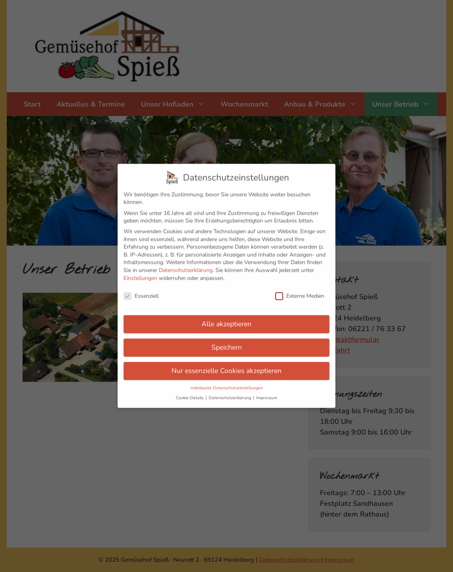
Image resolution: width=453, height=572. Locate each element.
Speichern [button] (226, 343)
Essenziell (141, 292)
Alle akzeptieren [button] (226, 320)
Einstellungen (140, 274)
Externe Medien (299, 292)
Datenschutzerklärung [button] (230, 394)
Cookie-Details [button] (190, 394)
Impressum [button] (266, 394)
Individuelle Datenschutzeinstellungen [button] (226, 384)
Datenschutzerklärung (186, 266)
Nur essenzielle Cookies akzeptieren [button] (226, 367)
